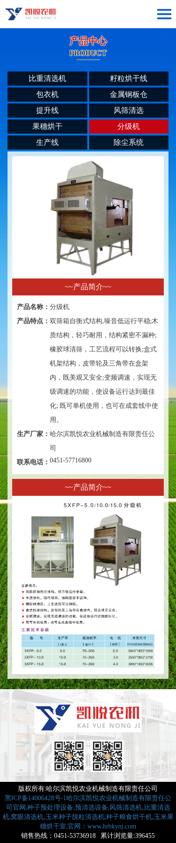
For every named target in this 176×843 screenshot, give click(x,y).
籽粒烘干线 (128, 78)
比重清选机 (47, 78)
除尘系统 (129, 142)
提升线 (47, 110)
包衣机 (47, 94)
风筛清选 (129, 110)
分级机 (128, 126)
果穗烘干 (47, 126)
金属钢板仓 (128, 94)
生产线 (47, 142)
